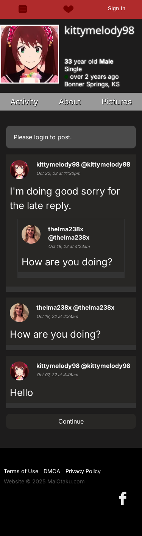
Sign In (116, 8)
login (41, 137)
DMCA (52, 471)
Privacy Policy (83, 471)
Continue (71, 421)
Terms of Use (21, 471)
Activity (24, 101)
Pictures (116, 101)
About (70, 101)
